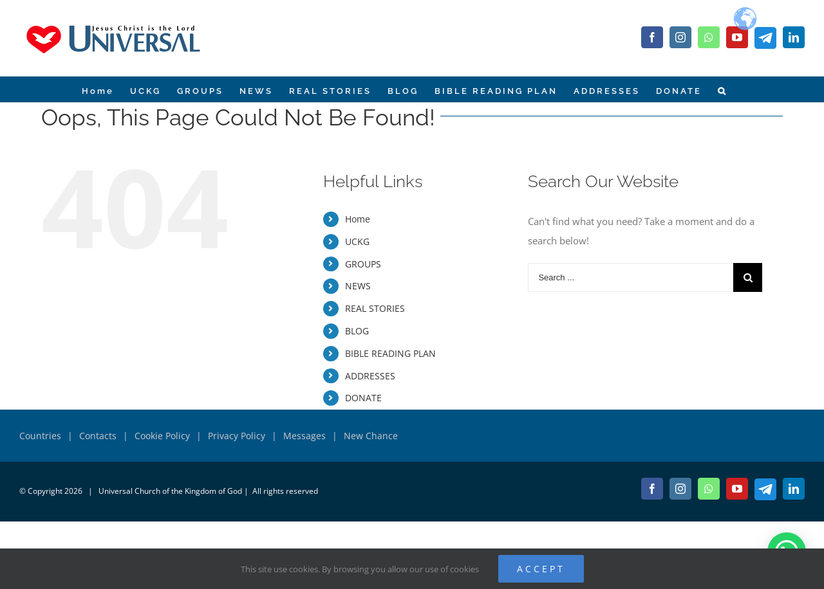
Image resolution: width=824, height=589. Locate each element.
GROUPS (363, 264)
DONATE (363, 398)
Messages (304, 436)
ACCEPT (541, 569)
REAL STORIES (375, 308)
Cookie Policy (162, 436)
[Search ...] (630, 277)
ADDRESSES (370, 376)
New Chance (371, 436)
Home (357, 219)
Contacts (98, 436)
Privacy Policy (236, 436)
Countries (40, 436)
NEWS (358, 286)
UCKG (357, 241)
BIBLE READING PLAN (390, 353)
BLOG (357, 331)
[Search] (722, 89)
